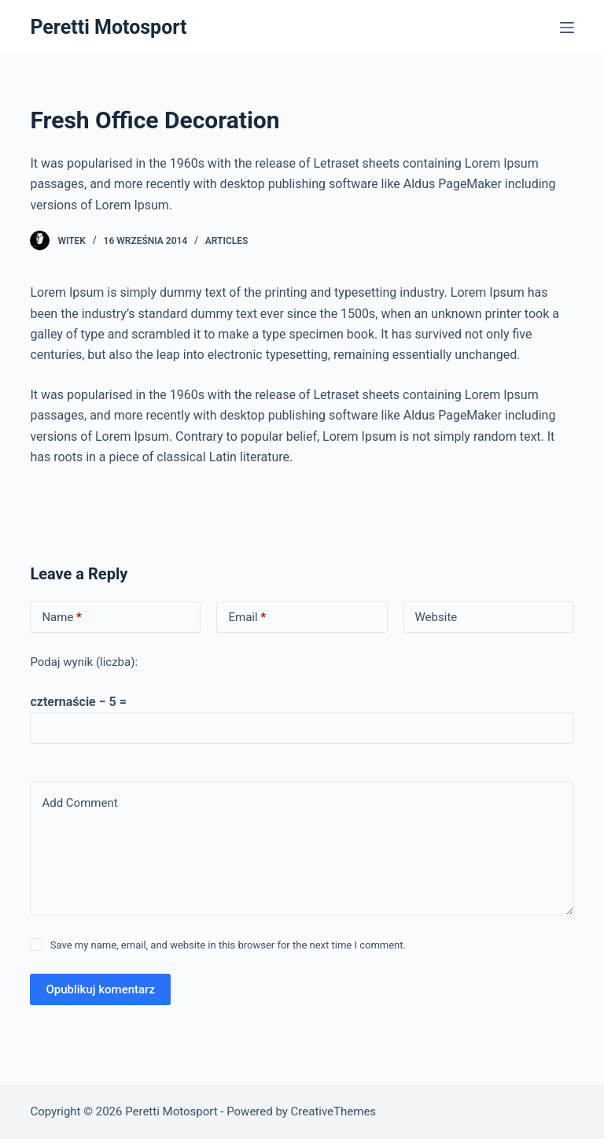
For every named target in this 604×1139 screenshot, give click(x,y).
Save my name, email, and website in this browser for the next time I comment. (228, 945)
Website (436, 617)
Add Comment (79, 803)
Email (247, 617)
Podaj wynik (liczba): (84, 662)
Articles (227, 240)
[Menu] (567, 27)
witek (71, 240)
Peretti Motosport (108, 27)
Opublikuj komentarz (100, 989)
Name (62, 617)
